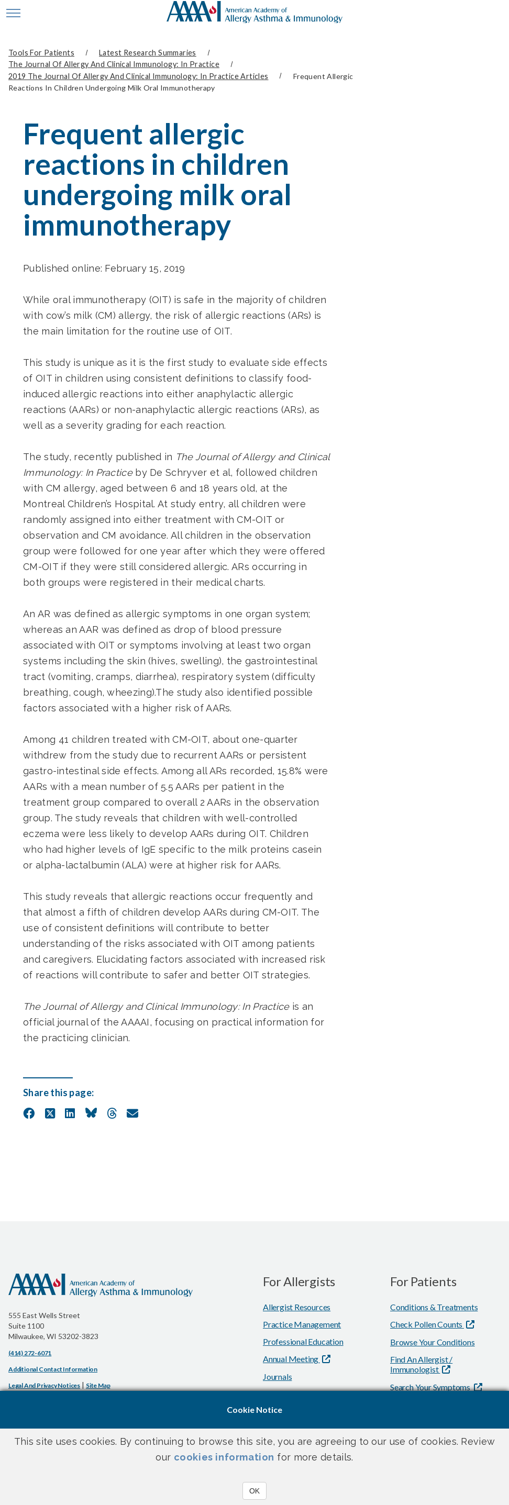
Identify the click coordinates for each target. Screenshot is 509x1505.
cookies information (224, 1457)
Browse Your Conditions (432, 1340)
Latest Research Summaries (147, 52)
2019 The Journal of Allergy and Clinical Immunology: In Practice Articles (138, 74)
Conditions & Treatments (434, 1305)
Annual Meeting (291, 1357)
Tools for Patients (41, 52)
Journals (277, 1374)
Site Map (98, 1383)
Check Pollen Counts (427, 1322)
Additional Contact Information (52, 1367)
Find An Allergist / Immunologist (421, 1362)
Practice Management (302, 1322)
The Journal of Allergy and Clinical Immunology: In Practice (113, 63)
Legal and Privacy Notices (44, 1383)
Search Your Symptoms (431, 1385)
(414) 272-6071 (29, 1351)
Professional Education (303, 1339)
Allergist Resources (296, 1305)
